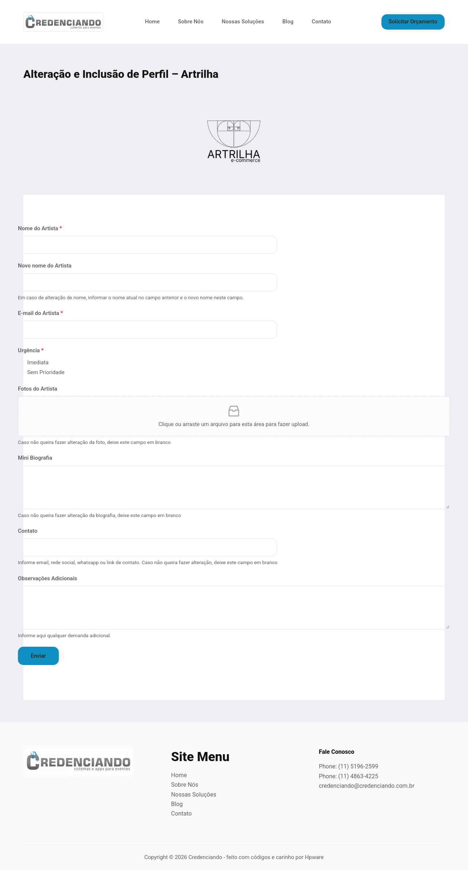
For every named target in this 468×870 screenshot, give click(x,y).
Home (152, 21)
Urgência (30, 350)
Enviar (38, 656)
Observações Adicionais (47, 578)
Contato (321, 21)
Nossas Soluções (243, 21)
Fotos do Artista (37, 388)
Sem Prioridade (45, 372)
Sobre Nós (190, 21)
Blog (287, 21)
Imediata (38, 362)
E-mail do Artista (40, 313)
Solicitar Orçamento (413, 21)
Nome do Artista (40, 228)
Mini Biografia (35, 458)
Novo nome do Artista (45, 265)
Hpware (314, 857)
